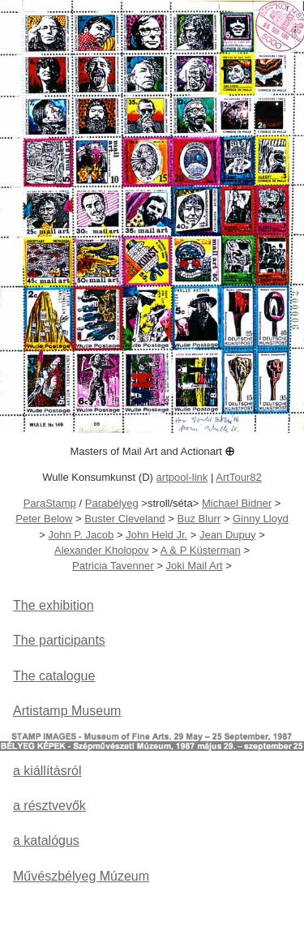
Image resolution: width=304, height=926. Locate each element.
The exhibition (53, 605)
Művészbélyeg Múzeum (81, 876)
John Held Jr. (156, 535)
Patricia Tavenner (112, 565)
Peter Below (43, 518)
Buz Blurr (199, 518)
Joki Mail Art (193, 565)
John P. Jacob (80, 535)
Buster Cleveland (124, 518)
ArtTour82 (239, 477)
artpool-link (182, 477)
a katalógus (46, 840)
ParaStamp (50, 503)
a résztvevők (49, 805)
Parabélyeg (112, 503)
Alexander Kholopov (101, 550)
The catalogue (54, 676)
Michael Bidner (237, 503)
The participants (59, 640)
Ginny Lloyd (261, 518)
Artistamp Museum (67, 711)
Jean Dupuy (227, 535)
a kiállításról (47, 771)
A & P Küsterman (201, 550)
